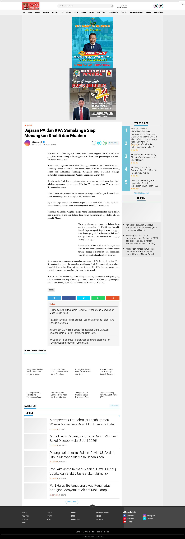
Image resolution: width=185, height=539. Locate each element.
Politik (91, 532)
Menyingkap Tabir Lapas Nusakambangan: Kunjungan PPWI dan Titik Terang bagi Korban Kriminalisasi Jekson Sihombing (142, 239)
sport (91, 13)
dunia (83, 13)
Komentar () (113, 143)
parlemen (113, 13)
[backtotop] (92, 507)
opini (68, 13)
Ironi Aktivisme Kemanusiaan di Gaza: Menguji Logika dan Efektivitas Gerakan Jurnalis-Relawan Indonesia (83, 473)
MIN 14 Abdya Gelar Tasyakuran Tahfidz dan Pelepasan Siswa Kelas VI (142, 144)
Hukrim (85, 532)
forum (49, 516)
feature (25, 516)
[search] (85, 6)
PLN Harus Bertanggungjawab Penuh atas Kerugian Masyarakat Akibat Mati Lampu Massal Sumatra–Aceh (80, 490)
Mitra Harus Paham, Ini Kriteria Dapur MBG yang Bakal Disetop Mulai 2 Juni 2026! (84, 438)
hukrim (46, 13)
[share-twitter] (99, 143)
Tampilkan (114, 406)
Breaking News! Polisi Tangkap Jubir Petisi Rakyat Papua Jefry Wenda (143, 170)
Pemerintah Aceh (161, 13)
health (99, 516)
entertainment (136, 13)
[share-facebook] (94, 143)
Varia (78, 532)
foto (73, 516)
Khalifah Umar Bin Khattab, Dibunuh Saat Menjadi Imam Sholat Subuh (144, 157)
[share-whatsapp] (105, 143)
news (30, 13)
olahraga (75, 519)
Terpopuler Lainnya (141, 193)
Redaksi (99, 532)
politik (55, 13)
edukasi (124, 13)
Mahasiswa (102, 13)
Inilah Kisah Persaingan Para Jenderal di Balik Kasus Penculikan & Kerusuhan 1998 (144, 183)
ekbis (76, 13)
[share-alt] (54, 298)
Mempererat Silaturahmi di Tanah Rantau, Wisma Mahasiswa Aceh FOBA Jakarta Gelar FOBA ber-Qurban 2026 (82, 424)
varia (37, 13)
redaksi (99, 519)
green (148, 13)
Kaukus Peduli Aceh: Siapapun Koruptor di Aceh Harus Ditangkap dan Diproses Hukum (141, 227)
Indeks (106, 532)
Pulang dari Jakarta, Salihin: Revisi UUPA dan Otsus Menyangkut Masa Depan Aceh (82, 455)
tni (62, 13)
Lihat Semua (71, 502)
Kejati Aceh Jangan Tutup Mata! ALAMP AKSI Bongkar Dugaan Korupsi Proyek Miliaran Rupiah (140, 251)
